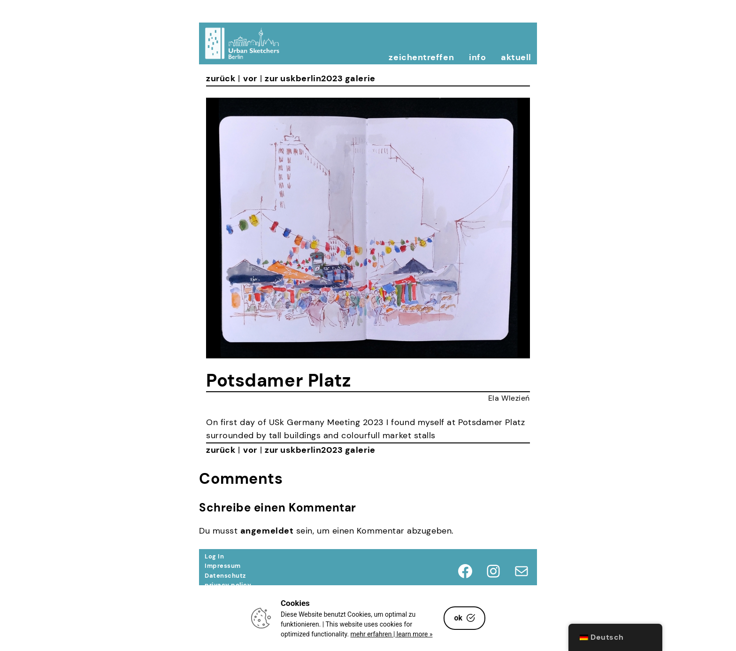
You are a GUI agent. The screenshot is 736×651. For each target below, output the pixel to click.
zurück (220, 78)
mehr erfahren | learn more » (392, 634)
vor (250, 78)
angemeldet (266, 530)
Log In (214, 556)
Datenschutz (225, 576)
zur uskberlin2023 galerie (320, 78)
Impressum (223, 566)
